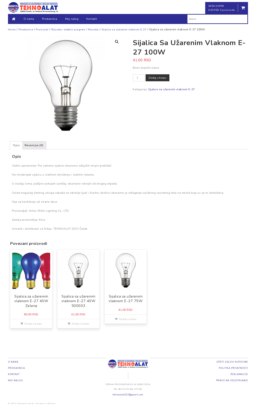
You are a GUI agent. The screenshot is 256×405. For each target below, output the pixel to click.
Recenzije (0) (34, 145)
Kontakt (91, 19)
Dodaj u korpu (157, 78)
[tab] (16, 145)
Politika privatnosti (233, 368)
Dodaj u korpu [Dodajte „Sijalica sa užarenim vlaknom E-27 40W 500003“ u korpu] (80, 323)
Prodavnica (49, 19)
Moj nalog (72, 19)
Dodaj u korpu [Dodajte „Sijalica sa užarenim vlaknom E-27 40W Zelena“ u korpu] (33, 323)
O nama (29, 19)
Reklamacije (239, 374)
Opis (16, 145)
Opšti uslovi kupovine (232, 361)
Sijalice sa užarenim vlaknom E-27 (171, 89)
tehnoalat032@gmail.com (128, 394)
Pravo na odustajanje (232, 380)
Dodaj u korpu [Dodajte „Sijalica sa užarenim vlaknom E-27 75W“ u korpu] (128, 319)
